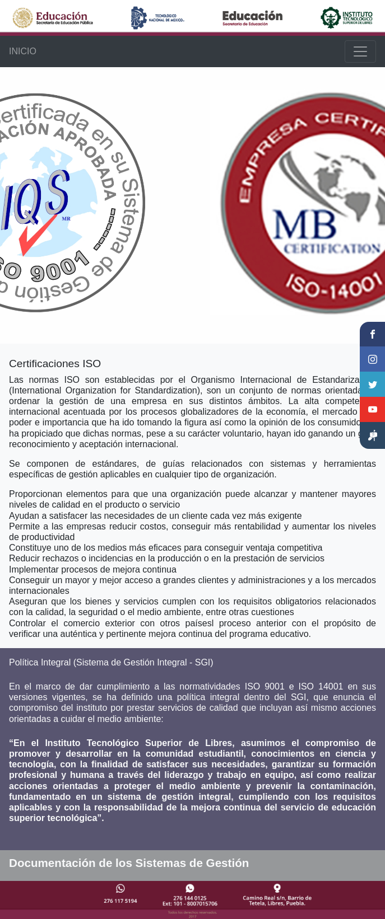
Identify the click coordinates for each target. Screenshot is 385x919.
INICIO (22, 51)
